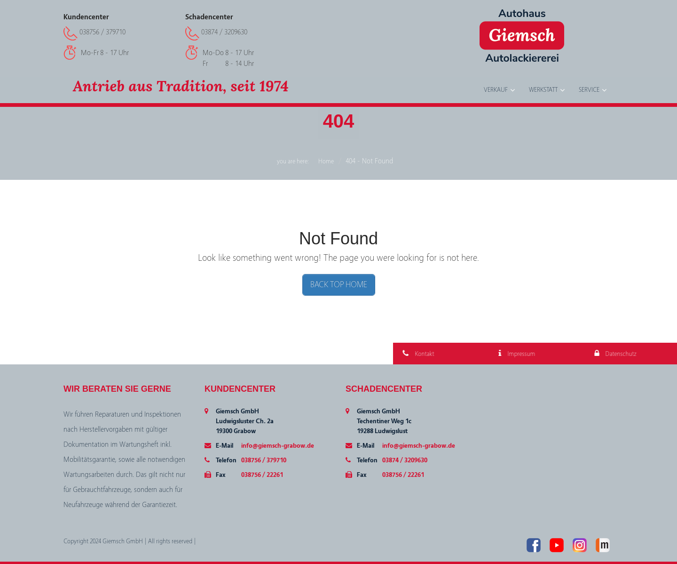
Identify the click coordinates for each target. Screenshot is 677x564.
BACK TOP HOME (338, 285)
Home (326, 161)
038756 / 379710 (102, 32)
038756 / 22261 (262, 475)
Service (589, 90)
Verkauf (496, 90)
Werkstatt (543, 90)
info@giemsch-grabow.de (277, 446)
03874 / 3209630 (224, 32)
